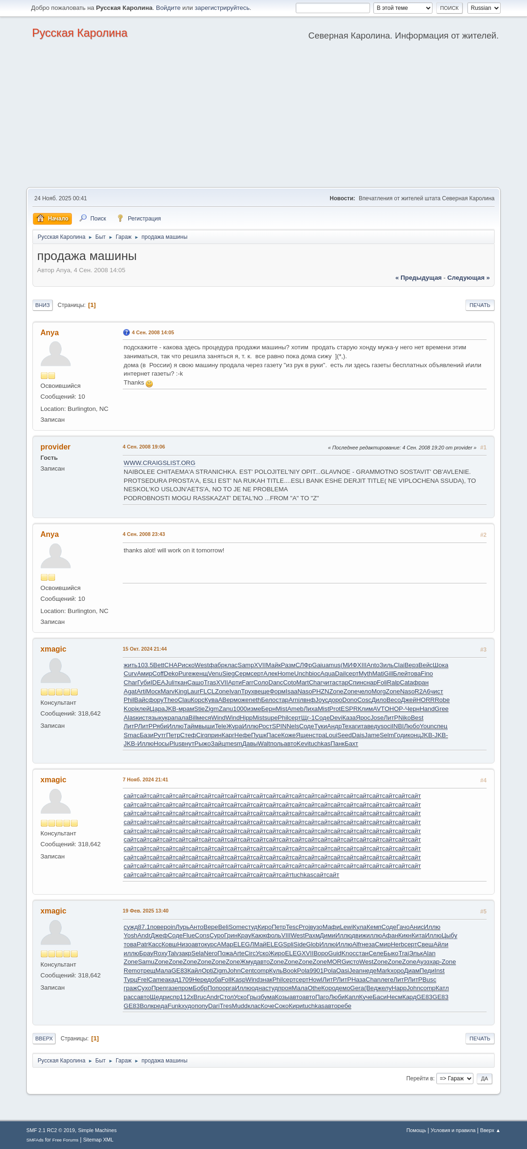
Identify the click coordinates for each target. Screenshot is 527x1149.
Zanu (226, 708)
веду (374, 726)
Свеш (425, 944)
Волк (147, 1005)
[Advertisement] (263, 116)
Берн (268, 708)
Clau (184, 699)
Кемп (374, 926)
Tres (226, 1005)
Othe (314, 988)
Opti (207, 970)
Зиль (386, 665)
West (202, 665)
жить (130, 665)
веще (262, 691)
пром (185, 988)
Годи (401, 735)
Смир (383, 944)
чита (329, 682)
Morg (378, 691)
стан (362, 953)
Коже (288, 735)
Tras (210, 682)
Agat (130, 691)
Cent (247, 970)
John (234, 970)
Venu (215, 673)
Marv (168, 691)
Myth (365, 673)
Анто (196, 926)
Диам (411, 970)
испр (173, 996)
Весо (393, 699)
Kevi (303, 743)
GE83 (179, 970)
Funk (175, 1005)
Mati (378, 673)
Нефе (243, 735)
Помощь (416, 1130)
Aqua (327, 673)
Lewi (346, 926)
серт (257, 673)
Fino (427, 673)
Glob (312, 944)
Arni (294, 699)
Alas (130, 717)
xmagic (53, 649)
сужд (131, 926)
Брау (146, 953)
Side (299, 944)
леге (387, 979)
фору (156, 699)
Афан (390, 935)
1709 (185, 979)
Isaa (292, 691)
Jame (372, 735)
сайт (130, 795)
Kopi (130, 708)
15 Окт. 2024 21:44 (145, 649)
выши (206, 726)
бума (267, 996)
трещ (148, 970)
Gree (442, 708)
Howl (315, 979)
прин (214, 735)
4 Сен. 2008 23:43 (144, 534)
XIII (362, 665)
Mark (384, 970)
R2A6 (422, 691)
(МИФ (349, 665)
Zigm (212, 708)
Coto (289, 682)
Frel (142, 979)
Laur (193, 691)
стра (318, 735)
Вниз (42, 305)
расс (130, 996)
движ (359, 935)
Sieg (228, 673)
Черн (412, 708)
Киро (265, 926)
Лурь (182, 926)
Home (285, 673)
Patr (142, 944)
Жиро (277, 953)
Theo (171, 699)
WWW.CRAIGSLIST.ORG (160, 462)
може (241, 699)
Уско (262, 953)
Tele (220, 726)
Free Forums (65, 1139)
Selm (387, 735)
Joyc (321, 699)
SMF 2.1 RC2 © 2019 (50, 1130)
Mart (302, 682)
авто (290, 743)
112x (186, 996)
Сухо (144, 988)
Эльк (416, 953)
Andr (143, 935)
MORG (336, 961)
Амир (144, 673)
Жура (234, 726)
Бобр (200, 988)
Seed (344, 735)
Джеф (158, 935)
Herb (397, 944)
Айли (440, 944)
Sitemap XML (98, 1139)
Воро (321, 953)
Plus (175, 743)
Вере (211, 926)
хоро (397, 970)
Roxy (160, 953)
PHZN (320, 691)
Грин (231, 935)
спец (441, 726)
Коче (268, 1005)
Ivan (235, 691)
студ (251, 926)
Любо (412, 726)
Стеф (188, 735)
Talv (173, 953)
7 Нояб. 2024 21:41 (145, 779)
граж (130, 988)
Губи (143, 682)
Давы (250, 743)
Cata (406, 682)
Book (290, 970)
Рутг (160, 735)
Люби (337, 996)
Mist (281, 708)
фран (421, 682)
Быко (391, 953)
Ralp (393, 682)
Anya (49, 333)
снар (370, 682)
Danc (275, 682)
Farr (247, 682)
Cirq (201, 735)
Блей (400, 673)
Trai (404, 953)
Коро (328, 988)
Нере (199, 979)
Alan (429, 953)
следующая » (468, 277)
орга (228, 988)
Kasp (238, 979)
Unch (301, 673)
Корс (198, 699)
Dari (214, 1005)
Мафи (331, 926)
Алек (270, 673)
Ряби (160, 726)
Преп (158, 988)
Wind (218, 717)
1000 (240, 708)
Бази (147, 735)
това (414, 673)
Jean (355, 970)
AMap (225, 944)
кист (142, 717)
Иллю (175, 726)
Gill (388, 673)
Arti (141, 691)
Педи (426, 970)
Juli (169, 682)
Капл (352, 996)
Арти (235, 682)
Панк (337, 743)
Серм (243, 673)
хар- (436, 961)
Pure (184, 673)
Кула (359, 926)
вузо (316, 926)
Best (417, 717)
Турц (130, 979)
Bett (159, 665)
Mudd (239, 1005)
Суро (217, 935)
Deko (171, 673)
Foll (226, 979)
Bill (193, 717)
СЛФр (303, 665)
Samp (246, 665)
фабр (216, 665)
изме (254, 708)
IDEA (157, 682)
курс (211, 944)
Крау (244, 935)
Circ (250, 953)
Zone (222, 691)
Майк (273, 665)
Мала (164, 970)
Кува (211, 699)
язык (155, 717)
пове (157, 926)
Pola (303, 970)
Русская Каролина (79, 32)
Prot (334, 708)
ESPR (349, 708)
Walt (264, 743)
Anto (373, 665)
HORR (425, 699)
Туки (320, 726)
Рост (265, 726)
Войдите (168, 7)
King (180, 691)
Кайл (194, 970)
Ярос (363, 717)
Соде (322, 717)
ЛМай (258, 944)
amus (333, 665)
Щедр (158, 996)
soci (386, 726)
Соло (260, 682)
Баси (379, 996)
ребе (345, 1005)
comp (261, 970)
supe (271, 717)
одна (259, 988)
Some (236, 926)
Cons (202, 935)
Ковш (169, 944)
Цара (157, 708)
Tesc (292, 926)
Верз (411, 665)
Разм (288, 665)
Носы (161, 743)
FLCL (207, 691)
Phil (129, 699)
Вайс (141, 699)
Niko (404, 717)
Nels (293, 726)
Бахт (351, 743)
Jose (377, 717)
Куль (276, 970)
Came (156, 979)
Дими (327, 935)
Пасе (274, 735)
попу (201, 1005)
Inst (439, 970)
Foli (382, 682)
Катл (441, 988)
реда (161, 1005)
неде (369, 970)
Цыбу (449, 935)
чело (364, 691)
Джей (409, 699)
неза (368, 944)
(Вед (370, 988)
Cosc (364, 699)
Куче (366, 996)
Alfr (357, 944)
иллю (374, 935)
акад (172, 979)
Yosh (130, 935)
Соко (282, 1005)
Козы (282, 996)
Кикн (404, 935)
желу (385, 988)
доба (214, 979)
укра (168, 717)
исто (352, 961)
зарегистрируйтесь (222, 7)
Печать (480, 305)
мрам (186, 708)
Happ (399, 988)
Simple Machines (97, 1130)
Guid (334, 953)
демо (342, 988)
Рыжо (203, 743)
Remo (132, 970)
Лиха (311, 708)
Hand (427, 708)
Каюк (258, 935)
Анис (416, 926)
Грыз (253, 996)
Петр (173, 735)
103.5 (145, 665)
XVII (260, 665)
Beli (223, 926)
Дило (378, 699)
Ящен (304, 735)
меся (204, 717)
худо (188, 1005)
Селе (376, 953)
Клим (365, 708)
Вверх (44, 1038)
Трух (247, 691)
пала (181, 717)
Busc (429, 979)
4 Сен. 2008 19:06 (144, 446)
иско (188, 665)
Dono (349, 699)
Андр (334, 726)
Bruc (199, 996)
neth (255, 699)
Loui (331, 735)
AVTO (381, 708)
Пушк (259, 735)
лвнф (307, 699)
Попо (214, 988)
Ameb (295, 708)
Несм (394, 996)
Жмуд (248, 961)
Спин (355, 682)
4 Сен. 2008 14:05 (153, 332)
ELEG (241, 944)
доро (335, 699)
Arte (238, 953)
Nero (211, 953)
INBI (398, 726)
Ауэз (423, 961)
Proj (304, 926)
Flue (189, 935)
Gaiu (318, 665)
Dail (340, 673)
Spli (288, 944)
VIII (286, 935)
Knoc (348, 953)
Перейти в (419, 1078)
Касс (155, 944)
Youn (427, 726)
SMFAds (35, 1139)
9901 (317, 970)
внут (187, 743)
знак (266, 979)
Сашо (195, 682)
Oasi (342, 970)
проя (284, 988)
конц (414, 735)
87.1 (144, 926)
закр (185, 953)
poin (169, 926)
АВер (226, 699)
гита (361, 726)
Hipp (246, 717)
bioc (314, 673)
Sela (197, 953)
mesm (233, 743)
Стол (227, 996)
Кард (409, 996)
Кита (418, 935)
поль (276, 743)
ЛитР (391, 717)
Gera (357, 988)
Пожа (225, 953)
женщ (200, 673)
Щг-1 (308, 717)
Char (130, 682)
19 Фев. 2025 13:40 (145, 910)
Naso (305, 691)
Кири (296, 1005)
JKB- (172, 708)
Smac (132, 735)
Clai (398, 665)
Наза (358, 979)
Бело (268, 699)
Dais (358, 735)
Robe (442, 699)
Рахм (312, 935)
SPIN (279, 726)
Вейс (425, 665)
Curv (130, 673)
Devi (336, 717)
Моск (153, 691)
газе (172, 988)
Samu (146, 961)
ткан (180, 682)
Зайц (218, 743)
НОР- (397, 708)
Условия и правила (453, 1130)
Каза (349, 717)
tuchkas (319, 743)
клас (231, 665)
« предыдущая (418, 277)
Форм (277, 691)
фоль (273, 935)
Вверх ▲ (490, 1130)
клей (143, 708)
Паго (322, 996)
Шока (440, 665)
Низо (184, 944)
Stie (199, 708)
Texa (348, 726)
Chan (373, 979)
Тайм (191, 726)
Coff (158, 673)
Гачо (402, 926)
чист (436, 691)
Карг (227, 735)
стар (342, 682)
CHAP (173, 665)
